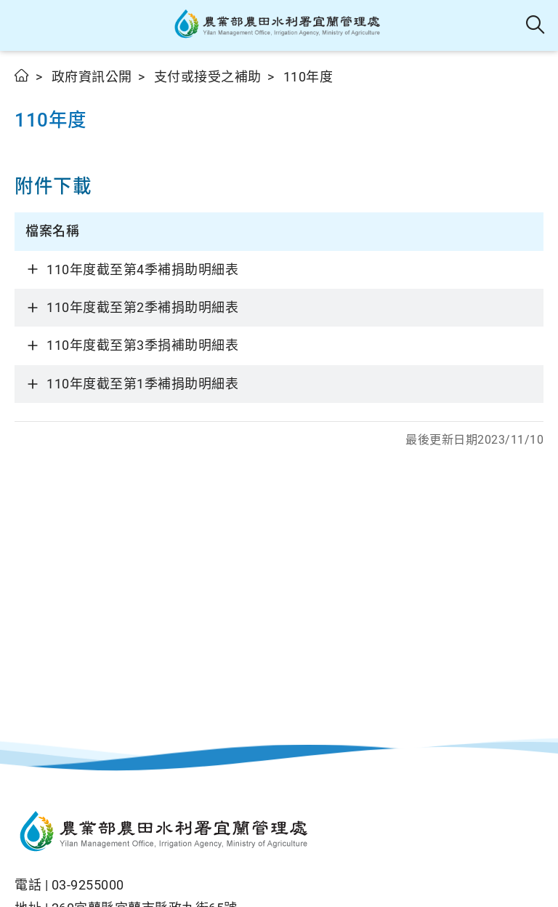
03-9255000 (88, 884)
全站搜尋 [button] (535, 25)
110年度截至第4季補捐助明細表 (142, 269)
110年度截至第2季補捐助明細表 (142, 307)
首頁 (22, 75)
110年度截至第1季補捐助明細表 (142, 383)
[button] (23, 25)
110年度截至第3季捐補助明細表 (142, 345)
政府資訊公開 (92, 76)
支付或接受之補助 (208, 76)
